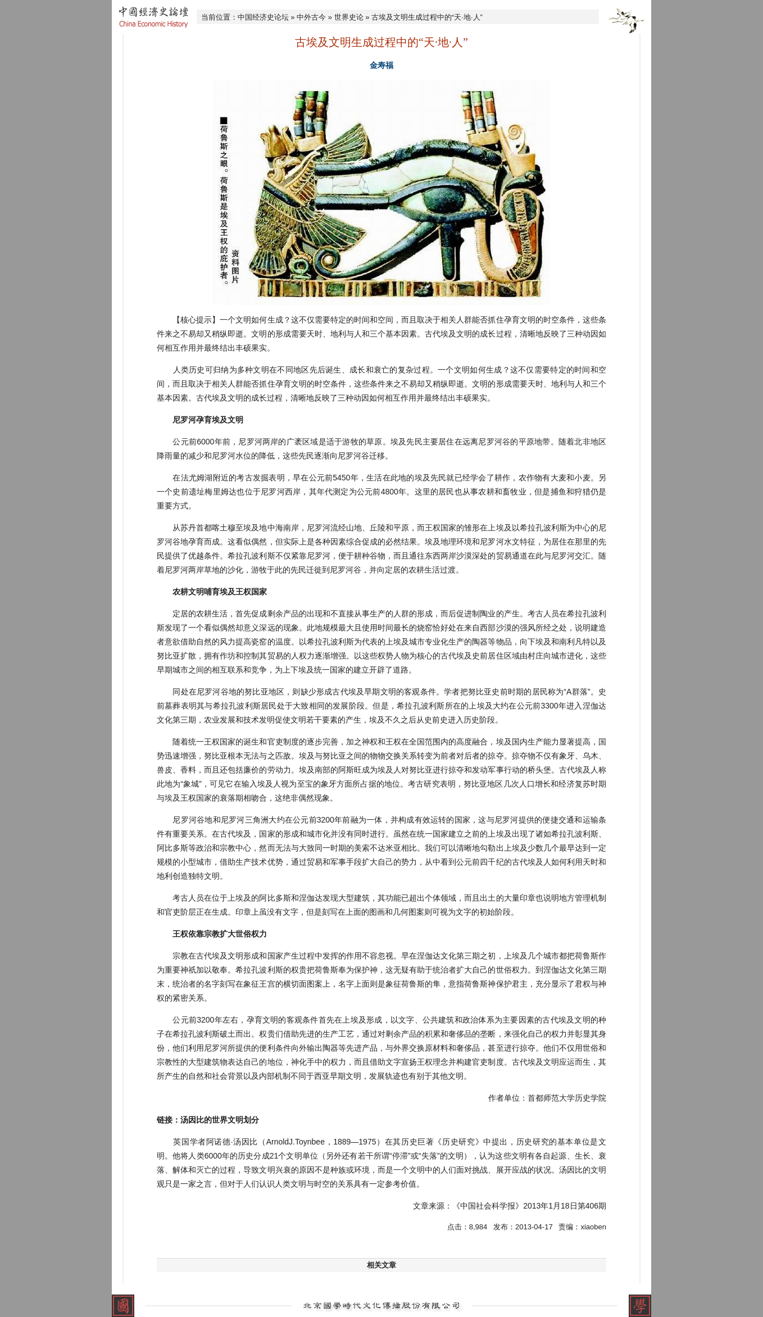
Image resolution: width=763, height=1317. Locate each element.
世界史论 (349, 17)
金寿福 (381, 65)
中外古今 (311, 17)
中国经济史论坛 (263, 17)
